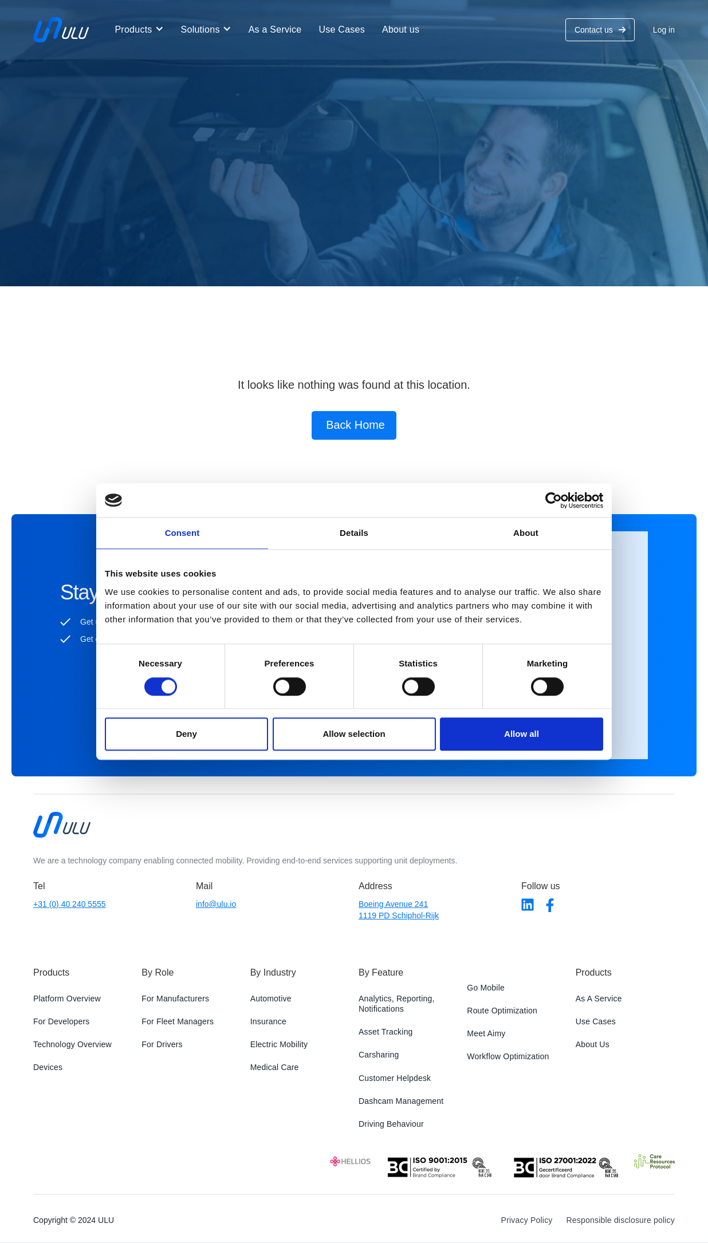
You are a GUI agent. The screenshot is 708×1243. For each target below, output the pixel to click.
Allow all (521, 734)
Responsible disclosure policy (621, 1220)
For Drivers (161, 1044)
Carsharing (379, 1055)
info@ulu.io (216, 904)
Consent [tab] (182, 533)
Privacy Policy (527, 1220)
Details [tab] (354, 533)
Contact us (600, 29)
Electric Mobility (279, 1044)
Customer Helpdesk (395, 1078)
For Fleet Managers (177, 1021)
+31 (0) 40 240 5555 (69, 904)
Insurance (268, 1021)
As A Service (599, 998)
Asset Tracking (386, 1031)
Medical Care (274, 1067)
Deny (186, 734)
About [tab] (525, 533)
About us (400, 29)
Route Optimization (502, 1010)
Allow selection (353, 734)
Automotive (271, 998)
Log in (664, 29)
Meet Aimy (486, 1033)
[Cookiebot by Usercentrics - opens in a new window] (553, 500)
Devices (47, 1067)
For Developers (61, 1021)
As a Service (275, 29)
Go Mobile (486, 987)
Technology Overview (72, 1044)
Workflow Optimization (508, 1056)
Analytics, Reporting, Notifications (397, 1003)
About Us (592, 1044)
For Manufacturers (175, 998)
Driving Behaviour (391, 1123)
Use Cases (341, 29)
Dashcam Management (401, 1101)
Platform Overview (67, 998)
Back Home (355, 425)
